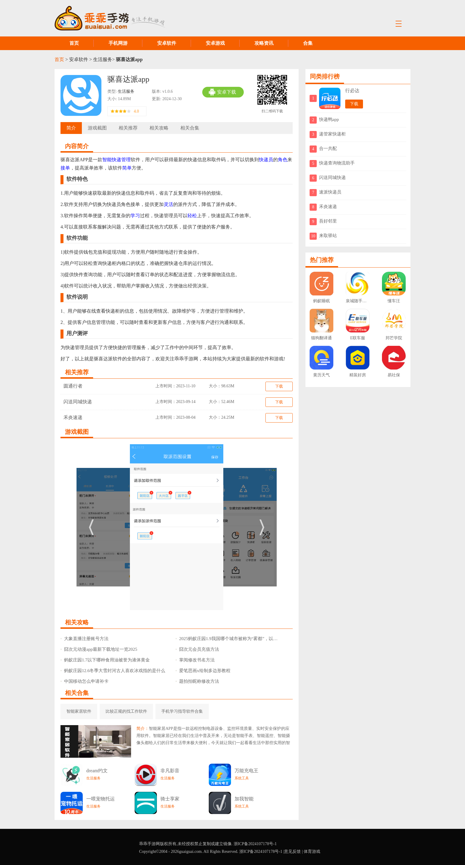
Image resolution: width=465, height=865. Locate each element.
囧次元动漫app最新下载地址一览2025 (98, 649)
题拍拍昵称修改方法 (197, 681)
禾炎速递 (72, 417)
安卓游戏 (215, 43)
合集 (308, 43)
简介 (71, 127)
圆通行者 (72, 385)
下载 (279, 386)
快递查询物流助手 (337, 163)
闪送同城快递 (77, 401)
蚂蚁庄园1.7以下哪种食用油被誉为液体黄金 (105, 660)
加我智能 (244, 798)
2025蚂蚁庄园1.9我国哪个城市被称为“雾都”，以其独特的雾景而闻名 (229, 638)
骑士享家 (169, 798)
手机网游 (118, 43)
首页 (74, 43)
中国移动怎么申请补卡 (84, 681)
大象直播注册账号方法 (84, 638)
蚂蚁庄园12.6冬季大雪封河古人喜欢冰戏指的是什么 (112, 670)
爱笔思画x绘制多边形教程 (203, 670)
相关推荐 (128, 127)
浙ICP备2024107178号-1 (255, 844)
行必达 (352, 90)
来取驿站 (328, 235)
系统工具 (242, 778)
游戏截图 (97, 127)
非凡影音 (169, 770)
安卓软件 (166, 43)
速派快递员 (330, 192)
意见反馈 (292, 851)
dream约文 (97, 770)
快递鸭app (329, 119)
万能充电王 (246, 770)
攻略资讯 (263, 43)
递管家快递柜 (332, 134)
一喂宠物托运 (100, 798)
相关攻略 (158, 127)
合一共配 (328, 148)
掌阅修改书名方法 (195, 660)
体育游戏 (312, 851)
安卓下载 (222, 92)
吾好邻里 (328, 221)
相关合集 (189, 127)
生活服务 (102, 59)
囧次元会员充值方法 (197, 649)
